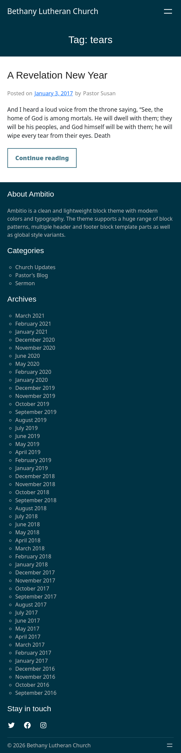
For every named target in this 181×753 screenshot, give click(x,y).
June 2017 (27, 620)
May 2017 (27, 628)
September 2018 (36, 500)
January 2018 (31, 564)
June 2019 (27, 436)
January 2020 (31, 380)
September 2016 (36, 692)
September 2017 (36, 596)
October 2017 (32, 588)
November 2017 (35, 580)
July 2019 (26, 428)
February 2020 (33, 371)
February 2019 (33, 460)
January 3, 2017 (54, 93)
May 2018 (27, 532)
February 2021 (33, 323)
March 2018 (30, 548)
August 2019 (31, 420)
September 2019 (36, 412)
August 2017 (31, 604)
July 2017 (26, 612)
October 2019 (32, 404)
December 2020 (35, 339)
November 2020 (35, 347)
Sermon (25, 283)
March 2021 (30, 315)
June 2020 (27, 355)
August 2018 (31, 508)
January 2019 (31, 468)
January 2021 (31, 331)
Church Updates (35, 267)
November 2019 (35, 396)
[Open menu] (168, 11)
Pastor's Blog (31, 275)
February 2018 (33, 556)
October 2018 (32, 492)
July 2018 (26, 516)
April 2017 (28, 636)
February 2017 (33, 652)
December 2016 (35, 668)
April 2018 (28, 540)
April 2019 (28, 452)
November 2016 (35, 676)
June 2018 (27, 524)
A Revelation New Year (57, 75)
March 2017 (30, 644)
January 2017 (31, 660)
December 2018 (35, 476)
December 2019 (35, 388)
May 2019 (27, 444)
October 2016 (32, 684)
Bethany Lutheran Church (52, 11)
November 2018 (35, 484)
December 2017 (35, 572)
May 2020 (27, 363)
